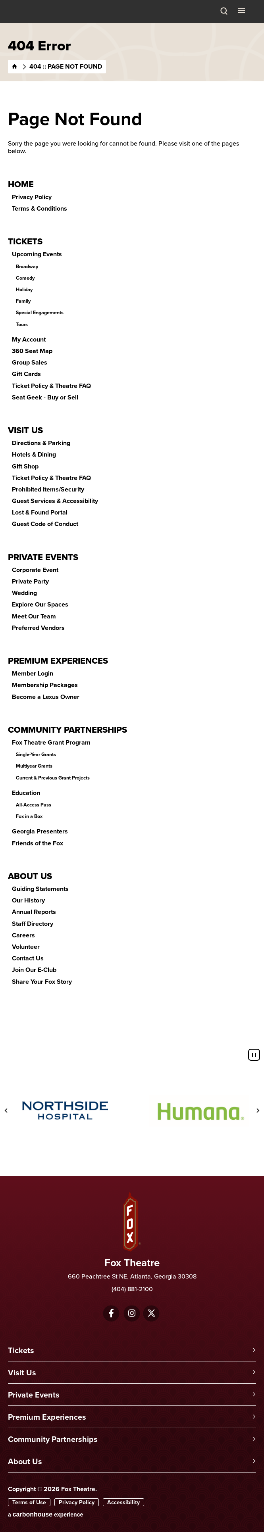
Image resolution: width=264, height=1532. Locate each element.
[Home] (14, 66)
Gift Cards (26, 373)
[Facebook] (111, 1313)
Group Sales (29, 362)
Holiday (24, 289)
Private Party (30, 581)
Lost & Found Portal (39, 512)
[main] (132, 534)
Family (23, 301)
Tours (22, 324)
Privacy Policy (32, 197)
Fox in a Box (29, 816)
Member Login (32, 673)
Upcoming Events (37, 254)
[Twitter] (151, 1313)
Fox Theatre (28, 21)
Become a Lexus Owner (45, 696)
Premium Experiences (58, 660)
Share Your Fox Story (42, 981)
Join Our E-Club (34, 969)
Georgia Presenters (40, 831)
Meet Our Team (34, 616)
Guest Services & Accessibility (55, 500)
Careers (23, 935)
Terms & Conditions (39, 208)
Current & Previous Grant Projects (53, 777)
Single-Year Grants (36, 754)
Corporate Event (35, 569)
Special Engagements (40, 312)
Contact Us (28, 958)
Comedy (25, 278)
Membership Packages (45, 684)
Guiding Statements (40, 888)
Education (26, 792)
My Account (29, 339)
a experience (45, 1514)
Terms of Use (29, 1502)
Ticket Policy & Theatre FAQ (51, 385)
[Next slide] (257, 1110)
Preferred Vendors (38, 627)
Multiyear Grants (34, 766)
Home (21, 184)
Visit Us (25, 430)
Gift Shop (25, 466)
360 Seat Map (32, 350)
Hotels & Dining (34, 454)
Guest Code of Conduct (45, 523)
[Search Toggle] (224, 11)
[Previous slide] (6, 1110)
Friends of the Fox (37, 843)
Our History (28, 900)
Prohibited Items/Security (48, 489)
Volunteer (26, 946)
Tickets (25, 241)
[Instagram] (131, 1313)
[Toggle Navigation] (242, 10)
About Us (30, 876)
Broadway (27, 266)
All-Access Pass (33, 804)
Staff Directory (32, 923)
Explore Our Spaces (40, 604)
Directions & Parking (41, 442)
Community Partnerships (67, 729)
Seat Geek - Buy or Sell (45, 397)
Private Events (43, 557)
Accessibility (123, 1502)
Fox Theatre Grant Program (51, 742)
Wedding (24, 592)
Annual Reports (34, 911)
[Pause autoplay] (254, 1055)
